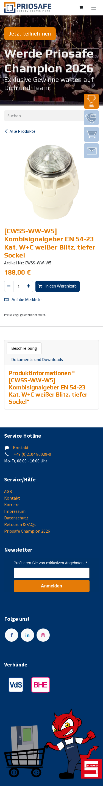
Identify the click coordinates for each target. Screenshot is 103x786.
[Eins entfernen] (8, 286)
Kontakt (21, 447)
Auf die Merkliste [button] (22, 299)
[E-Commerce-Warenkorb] (81, 7)
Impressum (15, 511)
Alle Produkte (19, 131)
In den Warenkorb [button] (57, 286)
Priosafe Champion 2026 (27, 531)
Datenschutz (16, 518)
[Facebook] (11, 635)
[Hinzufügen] (28, 286)
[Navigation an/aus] (93, 7)
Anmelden (51, 586)
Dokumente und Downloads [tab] (37, 359)
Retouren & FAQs (20, 524)
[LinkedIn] (27, 635)
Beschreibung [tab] (24, 348)
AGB (8, 491)
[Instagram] (43, 635)
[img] (91, 101)
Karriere (12, 504)
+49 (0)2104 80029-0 (32, 454)
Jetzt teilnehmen (30, 33)
